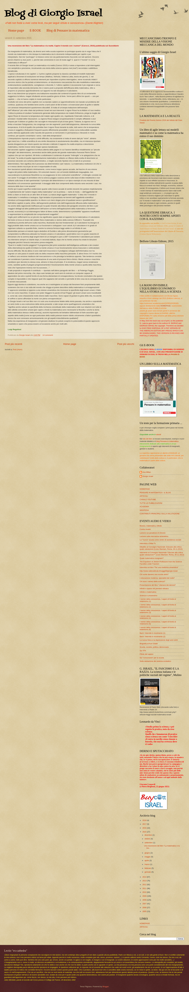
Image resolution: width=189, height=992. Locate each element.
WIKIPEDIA (144, 510)
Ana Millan (146, 472)
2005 (144, 911)
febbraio (148, 868)
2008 (144, 900)
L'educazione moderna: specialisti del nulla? (157, 578)
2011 (144, 888)
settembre (149, 843)
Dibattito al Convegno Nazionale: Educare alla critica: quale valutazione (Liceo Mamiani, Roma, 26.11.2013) (161, 548)
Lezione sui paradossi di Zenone (152, 533)
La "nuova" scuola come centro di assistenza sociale (160, 540)
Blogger (106, 986)
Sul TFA (143, 651)
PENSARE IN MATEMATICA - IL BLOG (155, 493)
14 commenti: (48, 335)
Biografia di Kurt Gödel (149, 644)
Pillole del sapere (146, 654)
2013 (144, 881)
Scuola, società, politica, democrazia (154, 647)
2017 (144, 824)
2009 (144, 896)
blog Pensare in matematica (167, 441)
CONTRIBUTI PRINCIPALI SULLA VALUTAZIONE (160, 514)
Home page (16, 30)
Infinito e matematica (148, 592)
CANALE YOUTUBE (148, 499)
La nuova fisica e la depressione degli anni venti (159, 640)
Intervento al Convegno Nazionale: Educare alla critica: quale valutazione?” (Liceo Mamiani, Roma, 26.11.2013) (162, 553)
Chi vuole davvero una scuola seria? (154, 574)
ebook (158, 434)
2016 (144, 828)
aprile (147, 860)
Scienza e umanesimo (148, 596)
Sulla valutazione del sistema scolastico (155, 661)
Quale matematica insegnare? (152, 558)
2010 (144, 892)
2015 (144, 832)
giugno (147, 853)
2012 (144, 885)
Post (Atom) (17, 349)
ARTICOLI (144, 496)
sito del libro (147, 439)
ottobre (148, 839)
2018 (144, 820)
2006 (144, 907)
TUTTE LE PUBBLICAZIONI (151, 503)
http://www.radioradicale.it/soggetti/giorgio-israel (159, 571)
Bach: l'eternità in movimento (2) (152, 637)
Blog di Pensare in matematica (68, 30)
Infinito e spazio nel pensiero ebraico (154, 588)
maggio (148, 857)
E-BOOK (35, 30)
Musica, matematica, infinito (151, 526)
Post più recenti (13, 344)
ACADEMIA (144, 507)
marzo (147, 864)
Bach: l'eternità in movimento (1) (152, 633)
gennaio (148, 872)
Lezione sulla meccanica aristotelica (154, 536)
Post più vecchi (125, 344)
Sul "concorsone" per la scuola (152, 658)
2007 (144, 904)
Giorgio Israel (147, 476)
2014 (144, 877)
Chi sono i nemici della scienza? (152, 581)
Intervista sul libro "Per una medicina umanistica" (159, 567)
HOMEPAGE (166, 306)
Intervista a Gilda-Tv (148, 543)
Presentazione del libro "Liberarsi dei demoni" (158, 585)
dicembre (148, 835)
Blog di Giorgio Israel (53, 13)
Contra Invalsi (145, 529)
